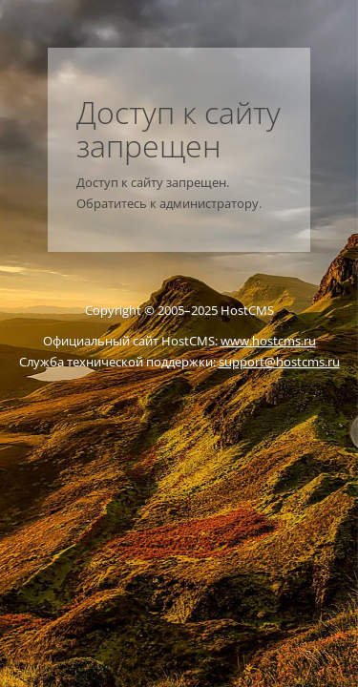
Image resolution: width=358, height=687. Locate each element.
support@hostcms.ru (279, 361)
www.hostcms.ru (268, 340)
